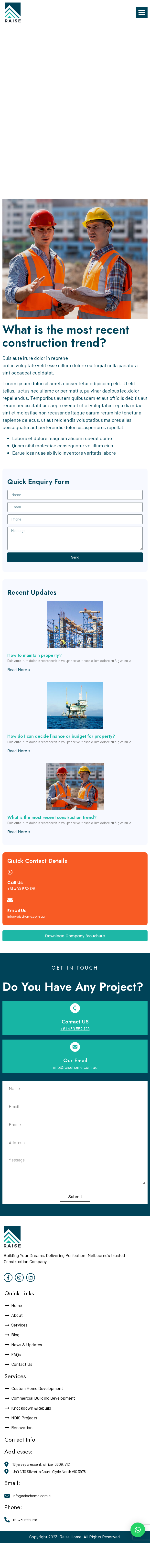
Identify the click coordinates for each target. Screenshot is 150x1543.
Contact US (75, 1021)
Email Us (16, 910)
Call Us (15, 882)
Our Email (75, 1060)
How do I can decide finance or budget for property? (61, 736)
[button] (142, 12)
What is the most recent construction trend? (51, 817)
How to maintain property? (34, 655)
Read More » (19, 669)
